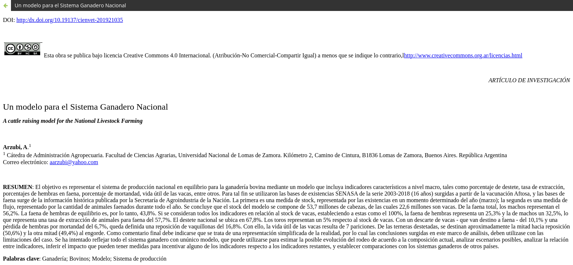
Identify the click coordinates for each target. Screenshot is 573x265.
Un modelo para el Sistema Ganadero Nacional (70, 5)
